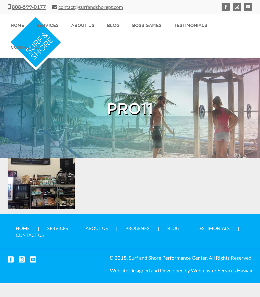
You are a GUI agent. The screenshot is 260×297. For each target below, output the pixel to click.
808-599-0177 (29, 7)
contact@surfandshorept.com (90, 7)
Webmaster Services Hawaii (221, 270)
